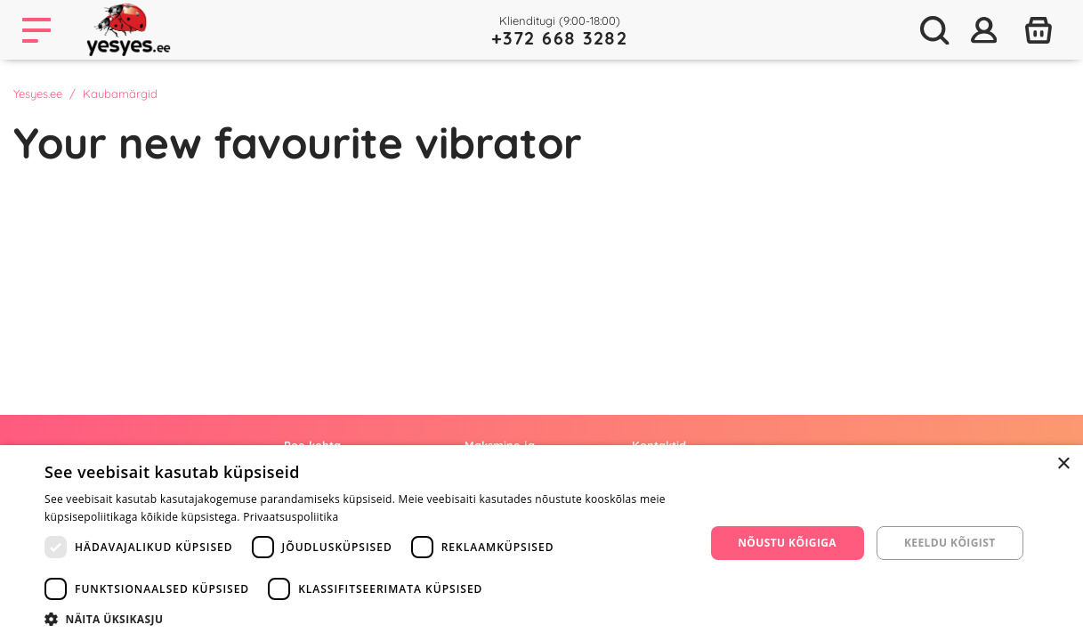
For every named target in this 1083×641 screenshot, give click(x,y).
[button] (364, 619)
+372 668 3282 (559, 38)
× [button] (1063, 464)
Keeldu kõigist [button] (950, 542)
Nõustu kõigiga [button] (787, 542)
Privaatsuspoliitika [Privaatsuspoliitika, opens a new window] (290, 516)
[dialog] (541, 543)
